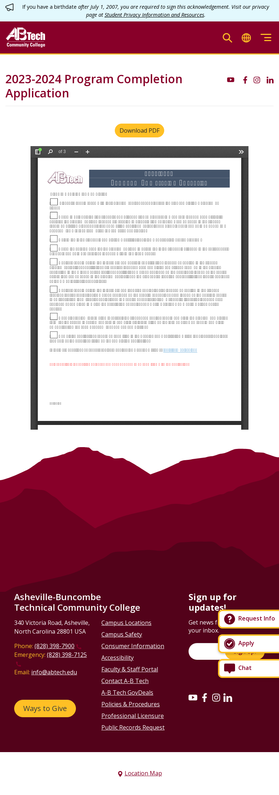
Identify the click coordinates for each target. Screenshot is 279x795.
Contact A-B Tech (125, 681)
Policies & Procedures (130, 704)
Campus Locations (126, 623)
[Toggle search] (227, 37)
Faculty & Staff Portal (129, 669)
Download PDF (139, 130)
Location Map (143, 773)
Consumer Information (132, 646)
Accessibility (117, 658)
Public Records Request (133, 727)
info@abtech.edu (54, 672)
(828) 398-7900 (54, 646)
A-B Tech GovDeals (127, 692)
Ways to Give (45, 708)
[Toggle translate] (246, 37)
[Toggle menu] (266, 37)
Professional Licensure (132, 716)
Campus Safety (121, 634)
